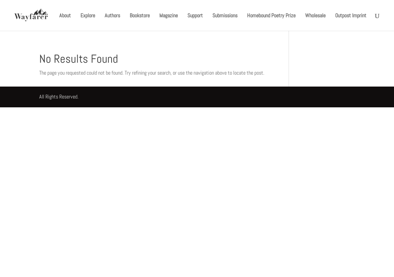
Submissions (224, 16)
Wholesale (315, 16)
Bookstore (140, 16)
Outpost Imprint (350, 16)
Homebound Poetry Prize (271, 16)
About (65, 16)
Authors (112, 16)
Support (195, 16)
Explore (87, 16)
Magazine (168, 16)
